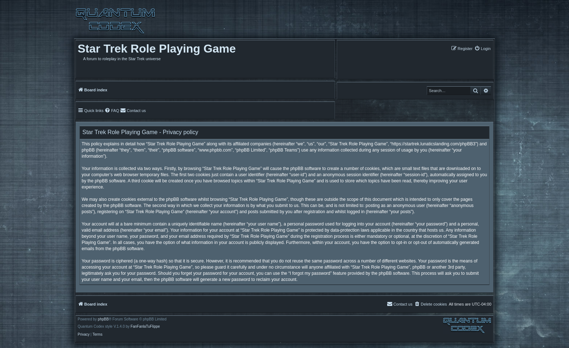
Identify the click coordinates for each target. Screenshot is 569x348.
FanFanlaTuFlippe (145, 326)
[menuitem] (482, 48)
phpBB (103, 319)
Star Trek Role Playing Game (157, 48)
